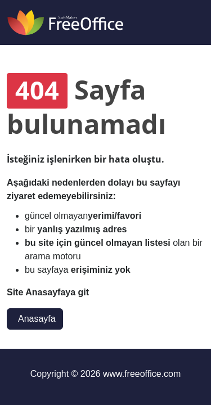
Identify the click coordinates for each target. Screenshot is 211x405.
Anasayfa (37, 318)
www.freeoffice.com (142, 374)
